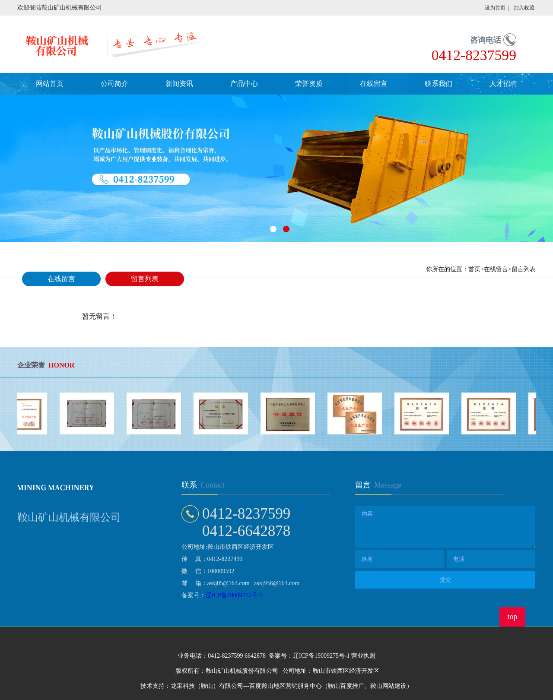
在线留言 (374, 83)
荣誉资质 (309, 83)
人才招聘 (503, 83)
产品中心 (244, 83)
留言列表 (145, 278)
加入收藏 (524, 8)
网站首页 (50, 83)
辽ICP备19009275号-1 (234, 595)
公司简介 (114, 83)
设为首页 (495, 8)
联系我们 (438, 83)
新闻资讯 (179, 83)
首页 (474, 269)
